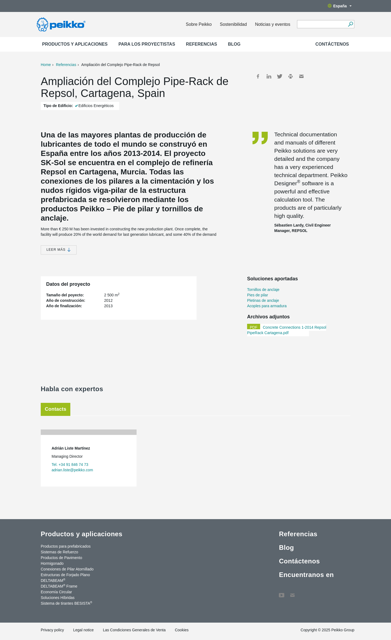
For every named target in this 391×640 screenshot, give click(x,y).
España (340, 6)
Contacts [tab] (55, 409)
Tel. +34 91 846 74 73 (70, 464)
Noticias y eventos (272, 24)
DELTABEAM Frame (59, 585)
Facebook (258, 76)
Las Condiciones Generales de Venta (134, 630)
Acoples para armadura (267, 306)
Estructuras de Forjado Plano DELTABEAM (65, 578)
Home (46, 64)
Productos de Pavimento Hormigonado (61, 561)
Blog (234, 44)
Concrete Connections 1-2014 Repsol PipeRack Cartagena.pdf (286, 330)
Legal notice (83, 630)
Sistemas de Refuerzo (59, 552)
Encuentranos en (306, 574)
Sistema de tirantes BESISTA (66, 603)
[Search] (350, 24)
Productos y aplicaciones (75, 44)
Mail (301, 76)
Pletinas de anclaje (263, 300)
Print (290, 76)
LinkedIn (269, 76)
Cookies (182, 630)
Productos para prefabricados (66, 546)
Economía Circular (56, 592)
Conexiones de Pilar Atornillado (67, 569)
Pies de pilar (257, 295)
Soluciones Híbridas (58, 597)
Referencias (201, 44)
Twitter (279, 76)
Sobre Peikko (199, 24)
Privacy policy (52, 630)
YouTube (281, 592)
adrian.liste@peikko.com (72, 470)
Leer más (58, 250)
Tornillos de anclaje (263, 289)
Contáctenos (332, 44)
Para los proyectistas (146, 44)
